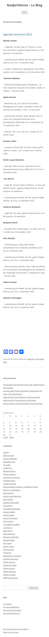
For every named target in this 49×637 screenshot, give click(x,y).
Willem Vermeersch (10, 578)
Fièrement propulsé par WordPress (16, 629)
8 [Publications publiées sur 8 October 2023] (40, 422)
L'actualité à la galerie (11, 524)
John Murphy (8, 521)
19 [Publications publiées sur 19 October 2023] (22, 428)
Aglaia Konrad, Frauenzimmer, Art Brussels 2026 (21, 397)
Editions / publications (11, 490)
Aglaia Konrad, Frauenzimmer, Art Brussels (19, 400)
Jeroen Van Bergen (10, 518)
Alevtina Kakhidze (10, 458)
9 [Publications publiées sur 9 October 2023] (3, 425)
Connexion (7, 604)
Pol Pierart (7, 553)
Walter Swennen (9, 571)
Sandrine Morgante (10, 559)
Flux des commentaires (12, 610)
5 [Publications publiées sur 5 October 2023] (21, 422)
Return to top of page (10, 632)
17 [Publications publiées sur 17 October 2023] (10, 428)
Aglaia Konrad (8, 455)
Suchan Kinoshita (10, 565)
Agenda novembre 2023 (17, 34)
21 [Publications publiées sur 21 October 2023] (35, 428)
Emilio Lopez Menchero (12, 496)
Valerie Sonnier (9, 568)
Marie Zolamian (9, 534)
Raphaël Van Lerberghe (12, 556)
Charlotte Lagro (9, 480)
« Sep (5, 437)
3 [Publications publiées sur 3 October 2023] (9, 422)
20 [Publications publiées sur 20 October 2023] (28, 428)
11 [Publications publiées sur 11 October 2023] (16, 425)
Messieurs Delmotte (11, 537)
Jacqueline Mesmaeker (12, 509)
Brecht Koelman (9, 474)
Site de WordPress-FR (11, 613)
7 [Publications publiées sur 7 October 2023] (34, 422)
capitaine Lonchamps (11, 477)
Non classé (7, 543)
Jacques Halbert (9, 512)
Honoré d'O (7, 506)
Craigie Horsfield (9, 484)
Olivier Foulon (8, 546)
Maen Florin (7, 531)
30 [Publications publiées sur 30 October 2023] (4, 435)
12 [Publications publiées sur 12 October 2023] (22, 425)
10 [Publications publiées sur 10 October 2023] (10, 425)
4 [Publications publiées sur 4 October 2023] (15, 422)
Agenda (31, 359)
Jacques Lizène (8, 515)
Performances (8, 549)
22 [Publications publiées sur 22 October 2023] (41, 428)
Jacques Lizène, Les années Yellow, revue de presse (22, 403)
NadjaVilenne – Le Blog (24, 5)
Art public (7, 465)
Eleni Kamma (8, 493)
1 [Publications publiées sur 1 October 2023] (40, 419)
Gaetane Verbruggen (11, 502)
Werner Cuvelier (9, 574)
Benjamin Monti (9, 471)
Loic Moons (7, 527)
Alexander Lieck (9, 462)
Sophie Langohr (9, 562)
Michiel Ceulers (9, 540)
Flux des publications (11, 607)
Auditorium (7, 468)
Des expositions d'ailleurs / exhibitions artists (20, 487)
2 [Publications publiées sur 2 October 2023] (3, 422)
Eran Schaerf (8, 499)
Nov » (11, 437)
